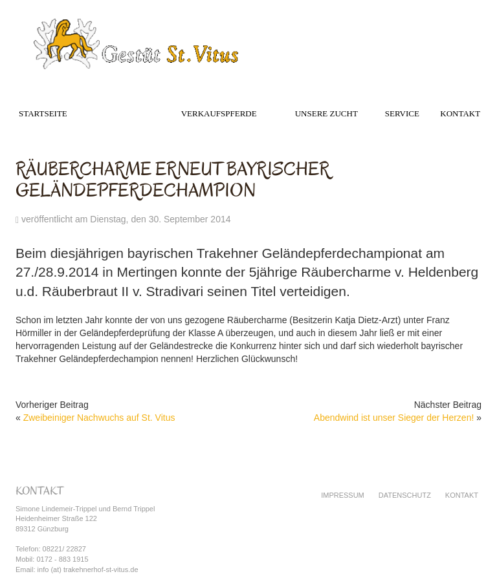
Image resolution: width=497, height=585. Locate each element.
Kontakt (460, 113)
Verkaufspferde (219, 113)
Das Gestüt (120, 113)
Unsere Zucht (326, 113)
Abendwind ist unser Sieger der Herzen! (394, 417)
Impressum (342, 495)
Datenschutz (405, 495)
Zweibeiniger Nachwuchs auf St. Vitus (99, 417)
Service (402, 113)
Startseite (43, 113)
